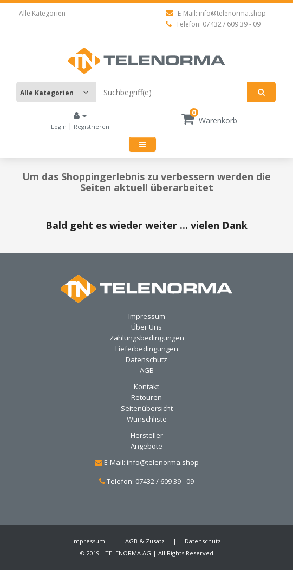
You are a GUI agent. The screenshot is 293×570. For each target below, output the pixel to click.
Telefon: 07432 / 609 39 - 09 (213, 24)
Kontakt (146, 386)
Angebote (146, 446)
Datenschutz (146, 359)
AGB (147, 370)
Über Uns (146, 327)
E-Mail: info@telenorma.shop (216, 13)
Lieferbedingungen (146, 348)
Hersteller (147, 435)
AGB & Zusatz (145, 541)
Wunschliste (147, 419)
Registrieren (91, 126)
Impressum (146, 316)
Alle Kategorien (42, 13)
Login (59, 126)
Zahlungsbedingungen (146, 338)
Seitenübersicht (147, 408)
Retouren (146, 397)
